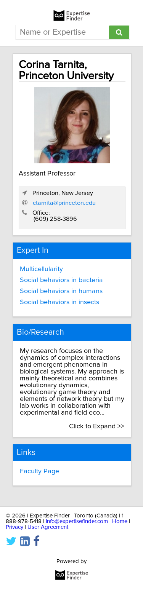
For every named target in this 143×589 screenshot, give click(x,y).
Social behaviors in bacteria (61, 280)
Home (119, 521)
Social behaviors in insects (59, 302)
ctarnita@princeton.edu (64, 203)
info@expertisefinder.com (77, 521)
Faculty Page (39, 471)
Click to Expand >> (96, 426)
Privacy (14, 527)
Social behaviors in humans (61, 291)
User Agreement (47, 527)
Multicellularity (41, 269)
